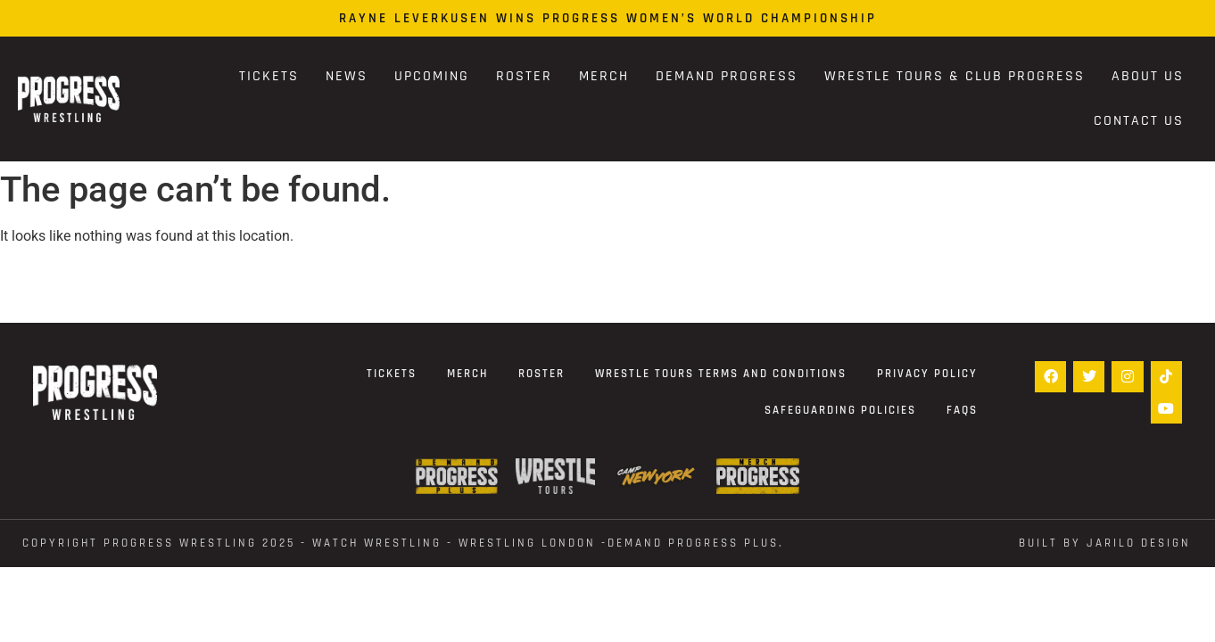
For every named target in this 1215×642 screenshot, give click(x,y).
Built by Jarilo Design (1105, 543)
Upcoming (431, 76)
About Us (1148, 76)
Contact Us (1139, 120)
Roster (524, 76)
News (347, 76)
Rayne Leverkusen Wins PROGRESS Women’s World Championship (608, 18)
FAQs (962, 410)
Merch (604, 76)
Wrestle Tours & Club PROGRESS (954, 76)
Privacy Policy (927, 373)
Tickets (269, 76)
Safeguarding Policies (840, 410)
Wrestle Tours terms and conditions (721, 373)
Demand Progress (727, 76)
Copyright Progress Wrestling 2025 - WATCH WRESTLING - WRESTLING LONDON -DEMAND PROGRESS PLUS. (403, 543)
